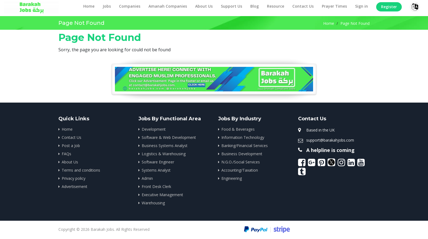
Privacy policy (73, 178)
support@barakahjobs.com (330, 140)
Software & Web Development (169, 137)
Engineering (231, 178)
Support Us (231, 6)
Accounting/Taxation (239, 170)
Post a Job (71, 145)
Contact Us (303, 6)
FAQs (66, 153)
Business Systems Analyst (165, 145)
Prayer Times (334, 6)
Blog (254, 6)
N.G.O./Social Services (240, 162)
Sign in (361, 6)
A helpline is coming (330, 150)
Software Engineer (158, 162)
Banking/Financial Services (244, 145)
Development (154, 129)
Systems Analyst (156, 170)
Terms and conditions (81, 170)
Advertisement (74, 186)
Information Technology (242, 137)
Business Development (241, 153)
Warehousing (153, 202)
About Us (204, 6)
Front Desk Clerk (156, 186)
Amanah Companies (167, 6)
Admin (147, 178)
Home (88, 6)
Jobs (107, 6)
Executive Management (162, 194)
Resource (275, 6)
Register (389, 6)
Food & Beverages (238, 129)
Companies (129, 6)
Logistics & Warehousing (164, 153)
